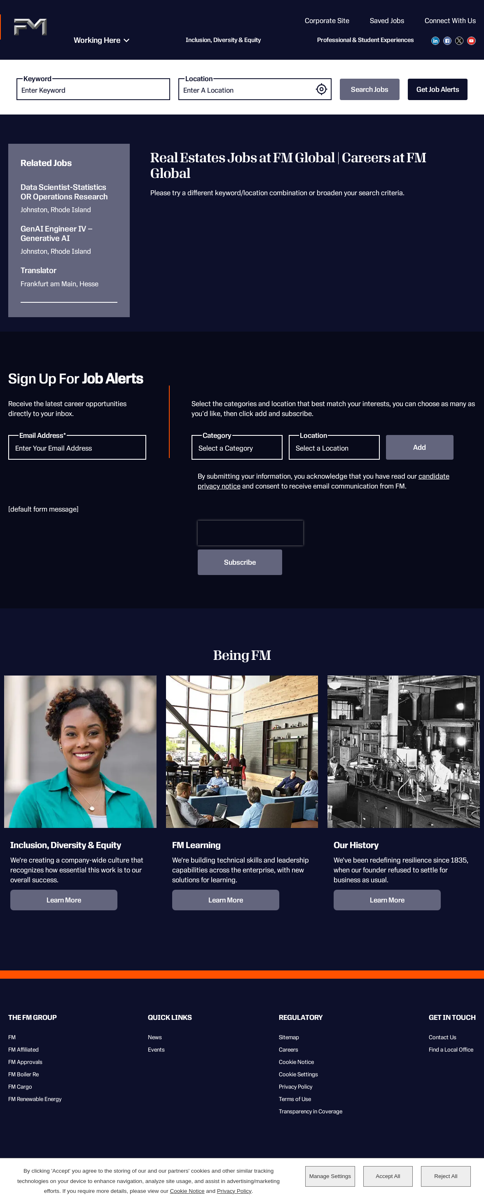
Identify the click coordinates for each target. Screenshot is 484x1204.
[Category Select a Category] (237, 447)
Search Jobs (369, 89)
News (155, 1037)
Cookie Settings (298, 1074)
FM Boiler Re (23, 1074)
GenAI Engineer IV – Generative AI (57, 233)
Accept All (388, 1177)
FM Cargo (20, 1086)
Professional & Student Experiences (365, 41)
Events (156, 1049)
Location (199, 79)
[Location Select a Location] (334, 447)
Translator (38, 270)
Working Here (92, 41)
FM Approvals (25, 1062)
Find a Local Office (451, 1049)
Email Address (41, 435)
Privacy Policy (295, 1086)
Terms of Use (295, 1099)
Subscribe (240, 562)
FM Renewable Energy (34, 1099)
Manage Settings (330, 1177)
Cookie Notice (296, 1062)
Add (419, 447)
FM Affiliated (23, 1049)
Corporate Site (327, 20)
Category (217, 435)
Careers (288, 1049)
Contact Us (442, 1037)
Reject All (445, 1177)
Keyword (37, 79)
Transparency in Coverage (310, 1111)
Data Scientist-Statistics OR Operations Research (64, 192)
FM (12, 1037)
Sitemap (289, 1037)
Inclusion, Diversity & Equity (218, 41)
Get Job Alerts (437, 89)
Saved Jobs (387, 20)
